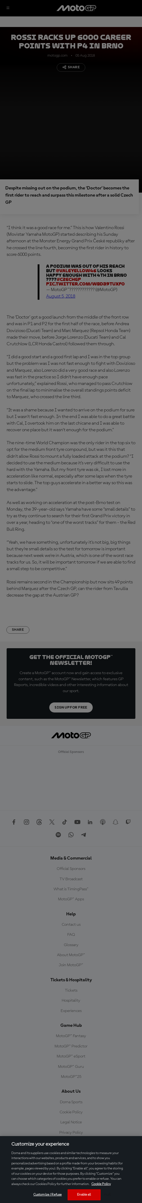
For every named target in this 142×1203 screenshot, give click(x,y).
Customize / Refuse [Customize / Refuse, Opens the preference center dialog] (47, 1194)
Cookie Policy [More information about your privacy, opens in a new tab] (101, 1184)
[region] (71, 1169)
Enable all (84, 1194)
